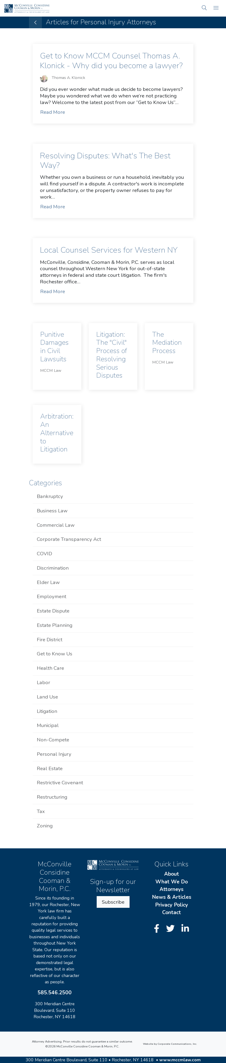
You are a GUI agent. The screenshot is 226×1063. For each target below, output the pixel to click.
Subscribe (113, 902)
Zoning (45, 825)
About (171, 874)
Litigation (47, 711)
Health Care (50, 668)
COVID (44, 553)
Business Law (52, 510)
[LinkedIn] (185, 929)
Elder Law (48, 582)
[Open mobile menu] (216, 8)
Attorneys (171, 889)
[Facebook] (158, 929)
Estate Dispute (53, 610)
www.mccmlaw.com (180, 1060)
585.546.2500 (55, 992)
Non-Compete (53, 739)
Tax (41, 811)
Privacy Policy (171, 904)
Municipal (48, 725)
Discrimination (53, 568)
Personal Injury (54, 754)
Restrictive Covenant (60, 782)
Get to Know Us (54, 653)
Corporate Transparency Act (69, 539)
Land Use (47, 696)
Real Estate (50, 768)
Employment (51, 596)
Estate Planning (54, 625)
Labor (43, 682)
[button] (204, 8)
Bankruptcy (50, 496)
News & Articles (171, 897)
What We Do (171, 881)
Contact (171, 912)
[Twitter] (171, 929)
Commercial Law (56, 525)
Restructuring (52, 797)
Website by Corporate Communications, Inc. (170, 1044)
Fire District (49, 639)
